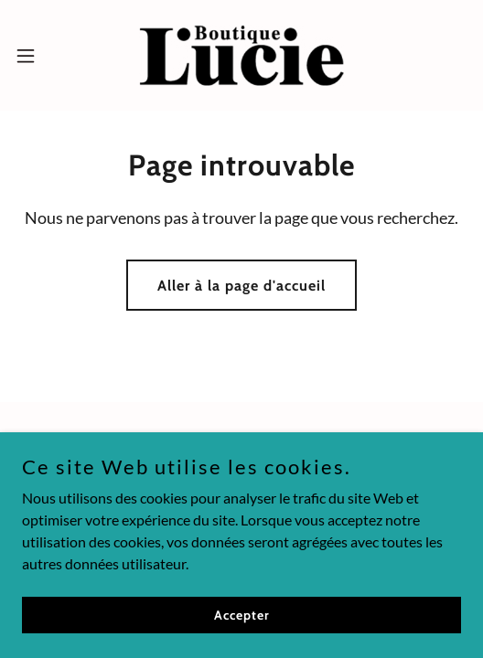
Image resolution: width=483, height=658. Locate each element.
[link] (241, 55)
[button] (42, 55)
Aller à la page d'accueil (241, 285)
